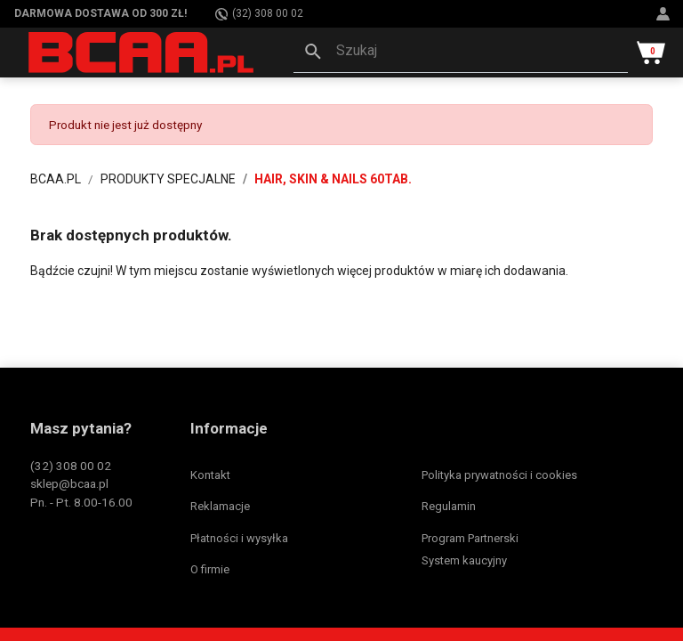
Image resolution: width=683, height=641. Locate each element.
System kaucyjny (464, 560)
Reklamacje (220, 506)
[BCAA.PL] (142, 52)
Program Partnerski (470, 538)
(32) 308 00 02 (259, 13)
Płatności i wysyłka (239, 538)
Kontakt (210, 475)
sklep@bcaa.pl (69, 483)
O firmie (209, 569)
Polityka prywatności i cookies (499, 475)
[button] (460, 52)
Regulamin (449, 506)
